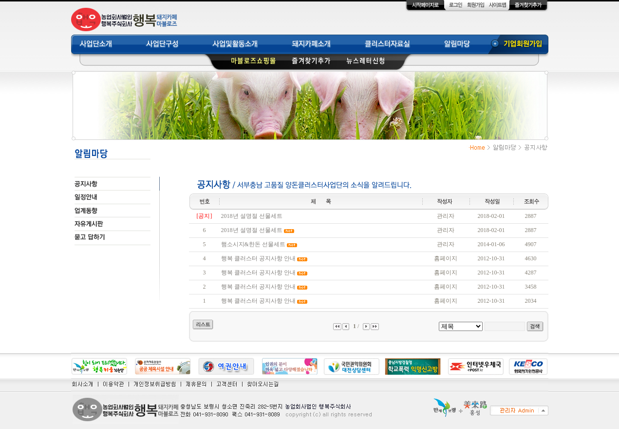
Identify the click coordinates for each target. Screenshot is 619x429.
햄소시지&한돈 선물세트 (253, 244)
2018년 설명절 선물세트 (251, 216)
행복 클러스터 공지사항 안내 (258, 258)
